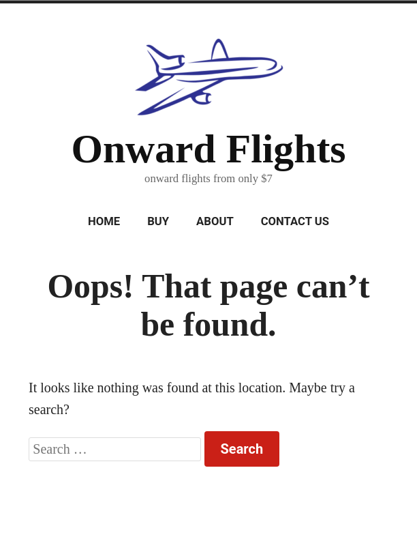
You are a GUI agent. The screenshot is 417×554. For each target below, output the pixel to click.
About (215, 221)
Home (104, 221)
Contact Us (295, 221)
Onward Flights (208, 148)
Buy (158, 221)
